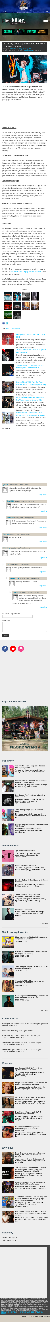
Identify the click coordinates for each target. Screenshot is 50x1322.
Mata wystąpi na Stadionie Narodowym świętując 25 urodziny (31, 938)
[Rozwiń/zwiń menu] (45, 21)
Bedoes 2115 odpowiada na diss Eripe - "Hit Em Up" (31, 825)
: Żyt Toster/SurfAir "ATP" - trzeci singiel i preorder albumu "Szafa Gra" (25, 1024)
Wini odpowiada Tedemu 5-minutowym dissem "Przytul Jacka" (31, 781)
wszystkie (44, 924)
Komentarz (6, 620)
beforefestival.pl (9, 1240)
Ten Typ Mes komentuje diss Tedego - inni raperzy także (30, 767)
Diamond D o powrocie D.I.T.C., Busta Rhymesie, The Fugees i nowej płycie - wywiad (31, 1213)
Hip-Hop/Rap (18, 49)
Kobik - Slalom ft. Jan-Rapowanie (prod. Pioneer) (31, 881)
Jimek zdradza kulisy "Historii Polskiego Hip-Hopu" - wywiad (27, 895)
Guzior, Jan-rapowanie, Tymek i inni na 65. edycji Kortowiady (31, 952)
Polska (12, 49)
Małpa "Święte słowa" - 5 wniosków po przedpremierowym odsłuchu (31, 1083)
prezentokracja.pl (9, 1237)
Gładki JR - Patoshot (23, 909)
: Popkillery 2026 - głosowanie (17, 1031)
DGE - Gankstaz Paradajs (25, 865)
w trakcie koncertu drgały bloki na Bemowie (26, 272)
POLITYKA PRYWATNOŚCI (26, 1312)
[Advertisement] (25, 456)
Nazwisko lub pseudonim (11, 614)
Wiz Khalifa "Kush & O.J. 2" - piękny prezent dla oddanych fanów (30, 1098)
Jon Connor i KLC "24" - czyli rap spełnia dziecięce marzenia (28, 1069)
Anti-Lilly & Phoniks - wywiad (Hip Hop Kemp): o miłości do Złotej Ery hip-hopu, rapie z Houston (31, 1198)
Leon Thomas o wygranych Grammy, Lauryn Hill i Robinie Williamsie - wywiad (30, 1154)
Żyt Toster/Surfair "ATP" (25, 851)
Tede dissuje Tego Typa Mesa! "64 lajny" (29, 810)
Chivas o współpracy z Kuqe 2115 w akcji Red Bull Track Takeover (30, 1183)
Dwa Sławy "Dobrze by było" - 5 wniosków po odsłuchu (28, 1113)
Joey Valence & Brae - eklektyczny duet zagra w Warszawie (31, 967)
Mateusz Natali (28, 50)
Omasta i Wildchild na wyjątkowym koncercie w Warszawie (29, 982)
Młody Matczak (15, 328)
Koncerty (25, 49)
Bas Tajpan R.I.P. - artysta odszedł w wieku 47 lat (30, 796)
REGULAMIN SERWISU (8, 1312)
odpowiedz (43, 494)
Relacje (31, 49)
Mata (7, 328)
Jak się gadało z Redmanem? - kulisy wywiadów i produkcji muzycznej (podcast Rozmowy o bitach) (30, 1169)
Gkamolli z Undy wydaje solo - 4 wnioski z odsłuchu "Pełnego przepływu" (28, 1128)
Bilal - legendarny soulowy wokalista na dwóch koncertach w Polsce (31, 996)
